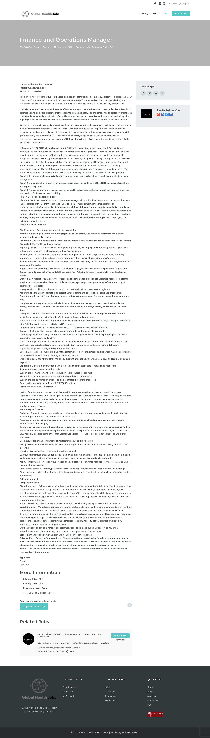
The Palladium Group (170, 110)
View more (120, 635)
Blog (149, 692)
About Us (151, 696)
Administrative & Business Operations (91, 643)
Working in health (148, 13)
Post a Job (181, 13)
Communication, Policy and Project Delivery (97, 47)
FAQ (149, 705)
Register (184, 3)
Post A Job (110, 692)
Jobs (166, 13)
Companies (110, 696)
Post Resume (69, 687)
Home (150, 687)
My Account (68, 696)
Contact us (152, 700)
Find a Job (68, 692)
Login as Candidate (33, 606)
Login (173, 3)
